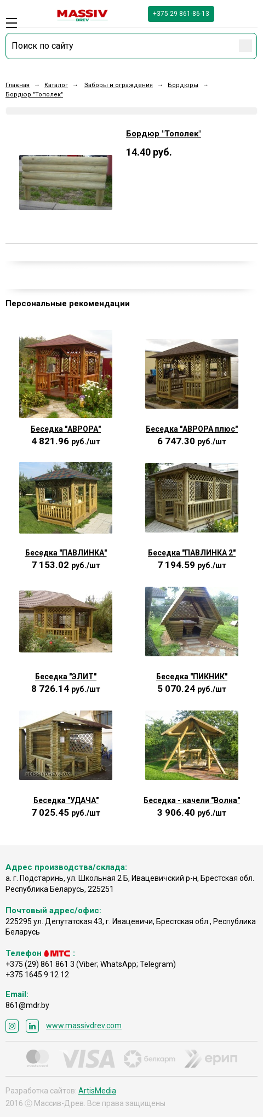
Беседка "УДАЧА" (66, 800)
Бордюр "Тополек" (34, 94)
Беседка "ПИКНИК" (191, 676)
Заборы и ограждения (118, 85)
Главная (17, 85)
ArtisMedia (97, 1090)
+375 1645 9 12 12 (37, 974)
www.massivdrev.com (84, 1025)
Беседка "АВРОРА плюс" (192, 429)
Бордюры (183, 85)
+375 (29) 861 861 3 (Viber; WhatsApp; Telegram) (90, 964)
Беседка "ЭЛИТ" (65, 676)
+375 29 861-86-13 (181, 14)
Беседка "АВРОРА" (66, 429)
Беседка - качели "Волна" (192, 800)
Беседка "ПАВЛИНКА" (66, 552)
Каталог (56, 85)
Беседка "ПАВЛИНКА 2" (192, 552)
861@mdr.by (27, 1005)
